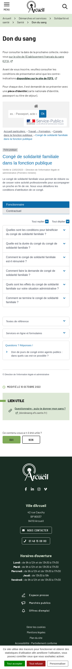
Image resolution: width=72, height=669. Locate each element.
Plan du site (36, 637)
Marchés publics (36, 603)
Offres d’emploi (35, 610)
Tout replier (40, 221)
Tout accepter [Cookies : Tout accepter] (14, 663)
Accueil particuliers (15, 131)
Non (31, 440)
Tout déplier (60, 221)
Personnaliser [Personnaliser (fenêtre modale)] (58, 663)
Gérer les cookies (36, 626)
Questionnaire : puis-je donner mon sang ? (37, 411)
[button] (36, 232)
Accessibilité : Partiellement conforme (36, 643)
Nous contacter (35, 530)
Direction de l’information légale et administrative (27, 374)
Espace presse (35, 595)
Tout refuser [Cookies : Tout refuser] (36, 663)
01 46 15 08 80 (35, 541)
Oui (11, 440)
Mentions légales (36, 632)
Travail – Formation (39, 131)
